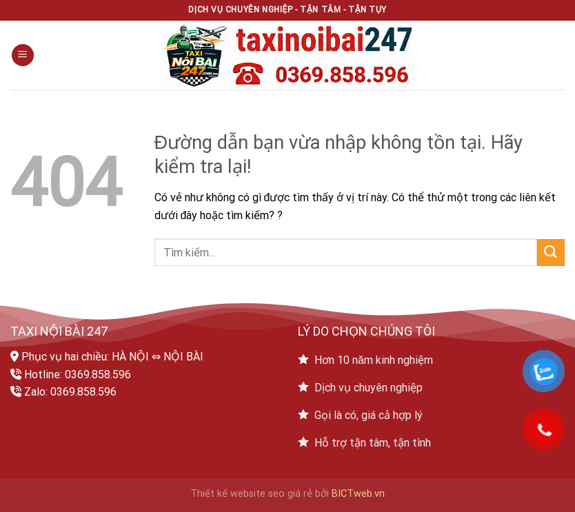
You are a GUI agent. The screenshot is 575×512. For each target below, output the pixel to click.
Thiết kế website (227, 494)
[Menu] (23, 55)
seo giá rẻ (290, 494)
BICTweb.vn (358, 494)
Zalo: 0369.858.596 (70, 391)
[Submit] (551, 252)
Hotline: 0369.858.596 (77, 374)
